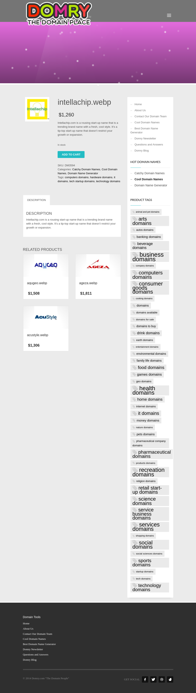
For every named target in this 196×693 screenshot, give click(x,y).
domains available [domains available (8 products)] (147, 312)
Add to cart (71, 154)
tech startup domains (82, 181)
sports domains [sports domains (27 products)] (142, 562)
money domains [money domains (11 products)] (148, 420)
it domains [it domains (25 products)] (148, 413)
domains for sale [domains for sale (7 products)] (145, 319)
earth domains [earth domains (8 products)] (144, 340)
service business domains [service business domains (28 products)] (143, 514)
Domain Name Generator (83, 173)
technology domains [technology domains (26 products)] (147, 587)
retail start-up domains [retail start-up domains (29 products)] (147, 490)
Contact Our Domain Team (151, 116)
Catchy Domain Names (86, 169)
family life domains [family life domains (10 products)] (149, 360)
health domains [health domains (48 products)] (144, 390)
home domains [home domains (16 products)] (150, 399)
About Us (140, 110)
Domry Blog (142, 150)
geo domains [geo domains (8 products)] (144, 381)
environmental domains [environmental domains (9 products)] (151, 353)
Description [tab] (36, 200)
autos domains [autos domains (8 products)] (145, 229)
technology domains (108, 181)
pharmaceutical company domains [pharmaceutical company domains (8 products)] (149, 443)
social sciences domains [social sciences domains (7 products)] (149, 553)
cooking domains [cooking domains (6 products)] (144, 298)
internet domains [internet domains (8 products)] (146, 406)
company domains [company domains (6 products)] (145, 265)
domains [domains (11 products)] (143, 305)
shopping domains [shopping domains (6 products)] (145, 535)
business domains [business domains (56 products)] (148, 257)
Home (138, 104)
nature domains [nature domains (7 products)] (144, 427)
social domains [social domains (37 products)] (143, 545)
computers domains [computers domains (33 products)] (148, 275)
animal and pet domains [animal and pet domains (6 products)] (147, 212)
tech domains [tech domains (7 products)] (143, 578)
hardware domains (101, 177)
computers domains (77, 177)
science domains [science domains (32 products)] (144, 501)
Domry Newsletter (145, 138)
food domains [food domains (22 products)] (151, 367)
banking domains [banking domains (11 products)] (149, 237)
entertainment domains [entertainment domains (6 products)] (147, 347)
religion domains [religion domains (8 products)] (146, 481)
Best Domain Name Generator (144, 130)
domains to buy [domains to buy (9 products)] (146, 326)
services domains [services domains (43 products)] (146, 527)
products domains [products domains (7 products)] (145, 463)
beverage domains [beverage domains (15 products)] (143, 246)
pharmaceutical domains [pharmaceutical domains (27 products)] (152, 454)
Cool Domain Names (147, 122)
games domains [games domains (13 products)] (149, 374)
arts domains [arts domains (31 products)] (142, 221)
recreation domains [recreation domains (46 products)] (149, 472)
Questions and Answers (149, 144)
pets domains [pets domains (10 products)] (146, 434)
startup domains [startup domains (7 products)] (144, 571)
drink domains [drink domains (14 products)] (148, 333)
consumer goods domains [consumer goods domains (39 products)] (148, 288)
